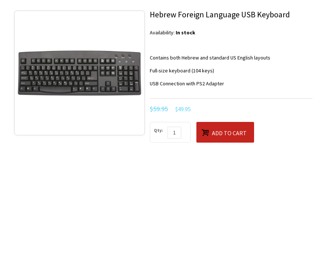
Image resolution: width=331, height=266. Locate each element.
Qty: (158, 130)
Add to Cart (224, 132)
